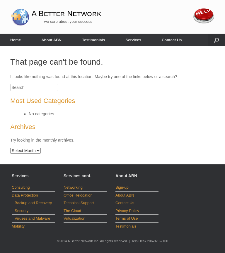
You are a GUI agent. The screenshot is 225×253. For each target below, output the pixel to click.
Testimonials (93, 40)
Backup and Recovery (33, 203)
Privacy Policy (127, 211)
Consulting (21, 187)
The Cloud (72, 211)
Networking (73, 187)
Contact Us (172, 40)
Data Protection (25, 195)
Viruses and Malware (32, 218)
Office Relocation (78, 195)
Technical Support (79, 203)
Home (15, 40)
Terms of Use (126, 218)
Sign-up (122, 187)
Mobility (18, 226)
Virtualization (74, 218)
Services (133, 40)
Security (21, 211)
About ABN (51, 40)
